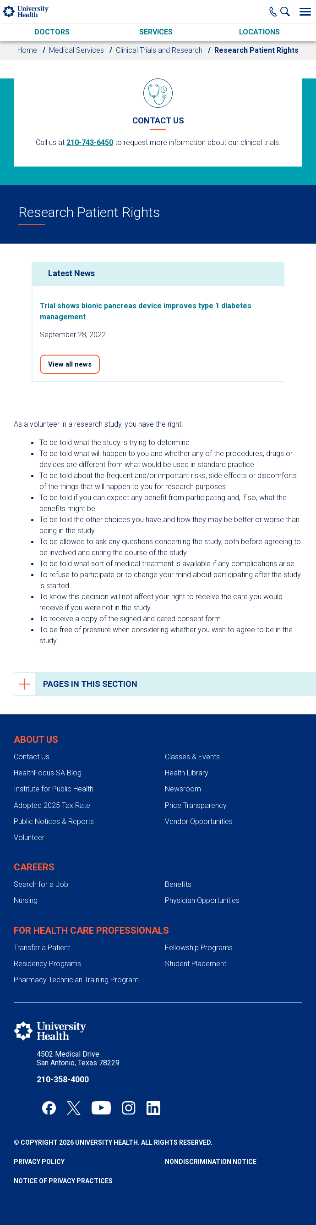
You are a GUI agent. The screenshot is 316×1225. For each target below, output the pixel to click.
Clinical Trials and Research (159, 50)
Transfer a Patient (42, 947)
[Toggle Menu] (305, 11)
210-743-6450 (89, 142)
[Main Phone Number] (273, 11)
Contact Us (31, 756)
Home (27, 50)
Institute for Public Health (53, 789)
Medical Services (76, 50)
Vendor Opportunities (199, 821)
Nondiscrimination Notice (210, 1161)
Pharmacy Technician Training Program (76, 979)
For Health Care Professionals (91, 930)
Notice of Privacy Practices (63, 1181)
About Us (36, 739)
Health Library (186, 772)
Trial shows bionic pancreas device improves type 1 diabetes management (145, 311)
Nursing (26, 900)
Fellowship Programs (199, 947)
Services (156, 32)
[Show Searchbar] (287, 11)
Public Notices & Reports (54, 821)
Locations (259, 32)
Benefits (178, 884)
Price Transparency (196, 805)
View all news (70, 364)
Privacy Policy (39, 1161)
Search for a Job (41, 884)
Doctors (52, 32)
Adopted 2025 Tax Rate (52, 805)
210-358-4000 (63, 1079)
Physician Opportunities (202, 900)
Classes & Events (192, 756)
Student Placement (195, 963)
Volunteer (29, 837)
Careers (34, 867)
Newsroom (183, 789)
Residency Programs (47, 963)
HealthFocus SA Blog (48, 772)
